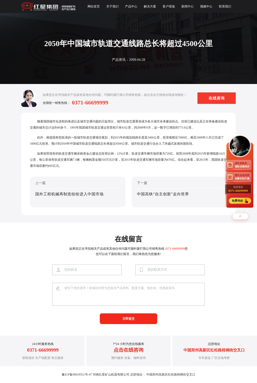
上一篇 (77, 192)
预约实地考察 (243, 177)
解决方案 (150, 6)
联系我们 (225, 6)
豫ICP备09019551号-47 (77, 374)
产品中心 (131, 6)
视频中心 (206, 6)
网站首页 (94, 6)
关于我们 (112, 6)
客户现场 (169, 6)
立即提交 (128, 318)
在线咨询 (217, 98)
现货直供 (238, 189)
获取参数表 (243, 165)
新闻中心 (187, 6)
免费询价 (237, 200)
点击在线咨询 (128, 350)
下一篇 (179, 192)
